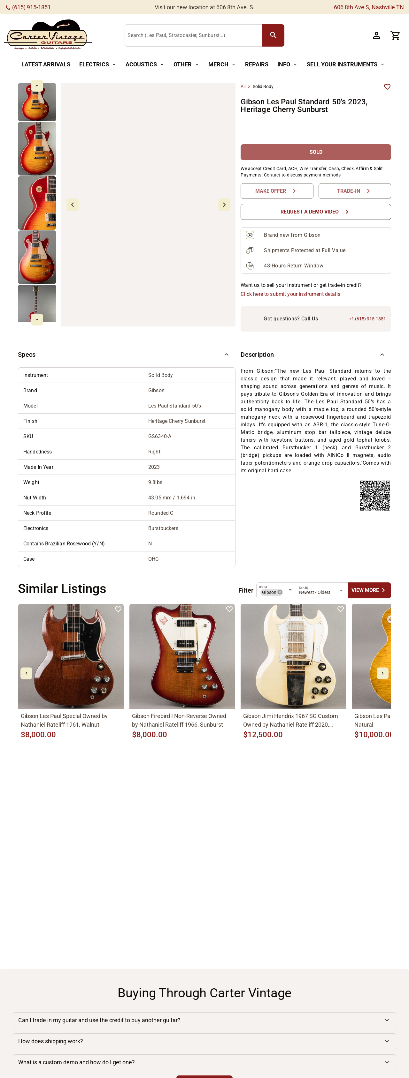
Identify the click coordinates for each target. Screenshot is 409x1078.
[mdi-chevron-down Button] (37, 320)
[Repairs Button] (257, 64)
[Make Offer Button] (277, 191)
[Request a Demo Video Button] (316, 212)
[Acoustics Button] (145, 64)
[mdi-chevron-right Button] (383, 673)
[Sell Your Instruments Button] (346, 64)
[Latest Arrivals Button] (45, 64)
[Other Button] (186, 64)
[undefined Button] (369, 590)
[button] (126, 354)
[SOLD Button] (316, 152)
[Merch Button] (222, 64)
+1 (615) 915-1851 (367, 318)
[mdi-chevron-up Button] (37, 86)
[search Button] (273, 35)
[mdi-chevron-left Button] (26, 673)
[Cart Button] (395, 35)
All (243, 86)
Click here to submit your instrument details (290, 294)
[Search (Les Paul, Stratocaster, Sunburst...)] (194, 36)
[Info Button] (287, 64)
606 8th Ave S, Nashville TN (369, 7)
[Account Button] (376, 35)
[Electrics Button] (98, 64)
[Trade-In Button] (355, 191)
